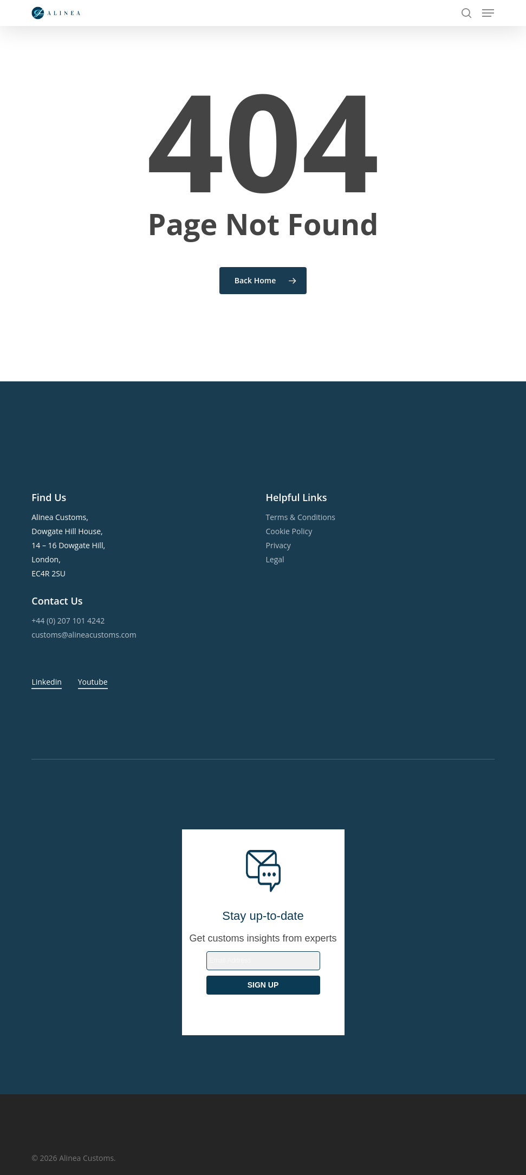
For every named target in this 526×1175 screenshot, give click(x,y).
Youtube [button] (93, 682)
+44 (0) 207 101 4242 (68, 620)
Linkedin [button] (46, 682)
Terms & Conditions (301, 517)
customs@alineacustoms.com (83, 634)
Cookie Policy (289, 531)
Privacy (278, 545)
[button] (488, 13)
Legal (275, 559)
